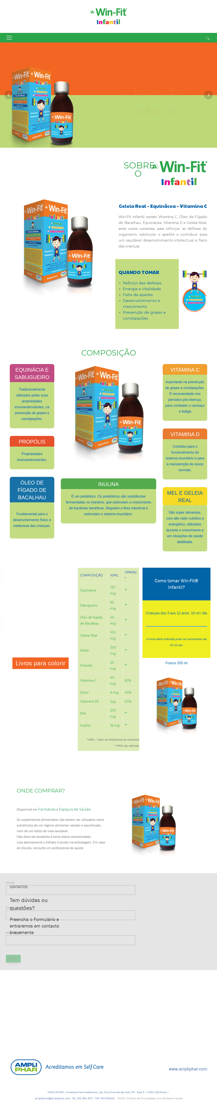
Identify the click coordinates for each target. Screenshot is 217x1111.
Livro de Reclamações (169, 1098)
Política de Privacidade (141, 1098)
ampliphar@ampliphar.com (53, 1098)
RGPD (122, 1098)
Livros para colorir (40, 663)
